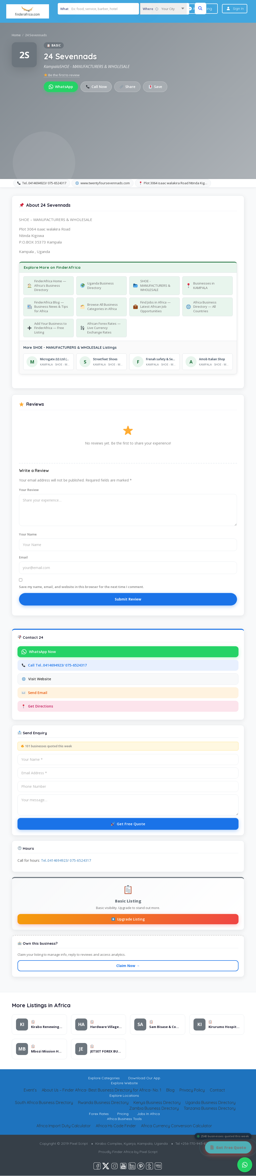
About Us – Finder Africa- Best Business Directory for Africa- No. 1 (101, 1090)
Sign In (238, 8)
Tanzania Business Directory (210, 1108)
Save (155, 86)
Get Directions (37, 706)
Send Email (34, 692)
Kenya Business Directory (157, 1102)
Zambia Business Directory (154, 1108)
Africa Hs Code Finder (116, 1125)
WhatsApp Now (39, 651)
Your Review (29, 490)
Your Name (28, 534)
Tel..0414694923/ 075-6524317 (41, 183)
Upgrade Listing (128, 919)
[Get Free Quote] (228, 1147)
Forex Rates (99, 1114)
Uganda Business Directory (211, 1102)
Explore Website (124, 1083)
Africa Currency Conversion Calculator (176, 1125)
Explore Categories (104, 1078)
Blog (170, 1090)
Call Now (96, 86)
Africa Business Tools (124, 1118)
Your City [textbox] (168, 8)
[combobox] (163, 8)
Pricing (122, 1114)
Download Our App (144, 1078)
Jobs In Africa (148, 1114)
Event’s (30, 1090)
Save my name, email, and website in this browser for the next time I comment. (81, 586)
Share (128, 86)
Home (16, 35)
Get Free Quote (128, 823)
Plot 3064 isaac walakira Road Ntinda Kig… (173, 183)
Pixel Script (149, 1152)
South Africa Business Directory (44, 1102)
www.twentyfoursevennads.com (103, 183)
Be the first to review (62, 75)
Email (23, 557)
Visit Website (36, 678)
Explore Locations (124, 1096)
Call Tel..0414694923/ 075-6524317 (54, 665)
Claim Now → (128, 966)
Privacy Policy (192, 1090)
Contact (217, 1090)
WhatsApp (61, 86)
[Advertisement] (128, 129)
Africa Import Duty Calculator (63, 1125)
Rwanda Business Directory (103, 1102)
